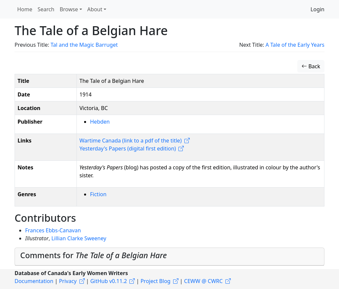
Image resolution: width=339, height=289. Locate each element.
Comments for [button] (93, 255)
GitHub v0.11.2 (108, 281)
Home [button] (24, 9)
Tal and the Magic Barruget (84, 44)
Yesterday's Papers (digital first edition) (127, 148)
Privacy (67, 281)
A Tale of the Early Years (295, 44)
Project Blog (155, 281)
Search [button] (46, 9)
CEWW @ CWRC (203, 281)
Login (317, 9)
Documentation (34, 281)
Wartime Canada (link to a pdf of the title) (130, 140)
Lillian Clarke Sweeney (78, 238)
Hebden (100, 121)
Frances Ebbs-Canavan (53, 230)
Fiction (98, 194)
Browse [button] (69, 9)
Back (311, 66)
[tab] (169, 256)
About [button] (94, 9)
